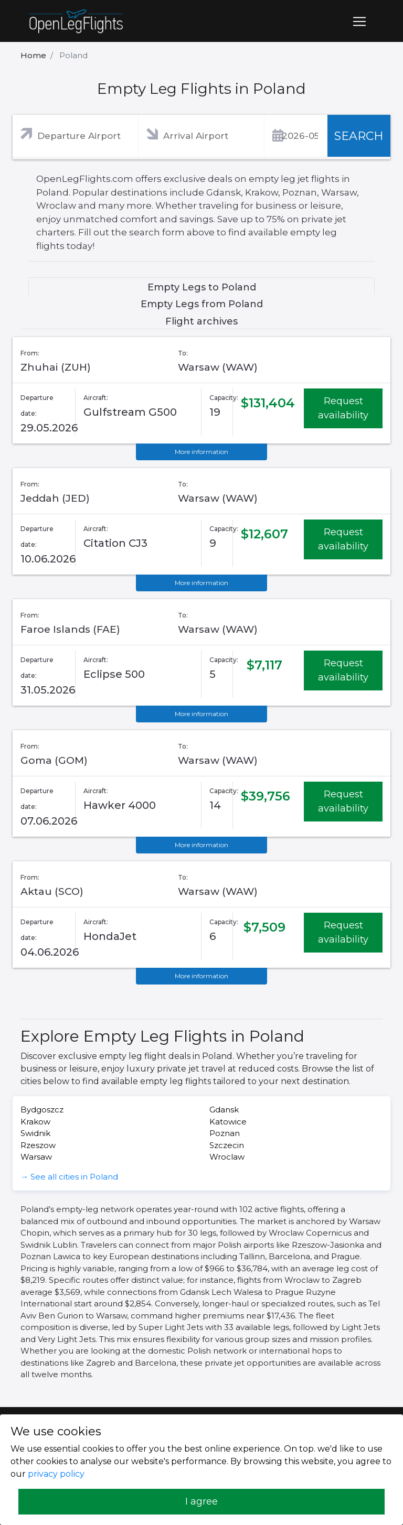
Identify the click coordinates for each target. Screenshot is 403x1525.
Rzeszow (38, 1145)
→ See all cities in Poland (69, 1177)
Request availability (343, 408)
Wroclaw (227, 1157)
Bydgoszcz (41, 1110)
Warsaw (36, 1157)
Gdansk (224, 1110)
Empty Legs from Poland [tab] (202, 304)
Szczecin (226, 1145)
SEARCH (359, 136)
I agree (201, 1501)
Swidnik (35, 1133)
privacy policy (56, 1474)
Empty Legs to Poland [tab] (201, 287)
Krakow (35, 1122)
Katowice (228, 1122)
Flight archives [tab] (201, 321)
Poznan (224, 1133)
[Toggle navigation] (359, 21)
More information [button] (201, 452)
